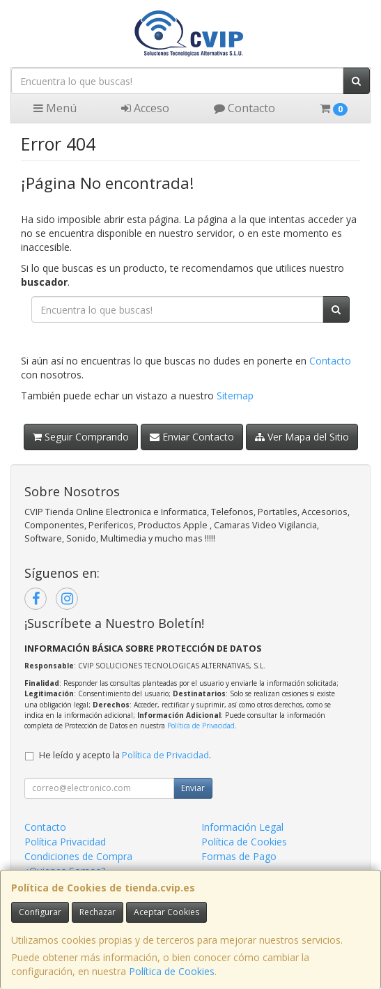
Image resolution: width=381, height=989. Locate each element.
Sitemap (235, 395)
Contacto (244, 108)
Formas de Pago (239, 856)
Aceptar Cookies (166, 912)
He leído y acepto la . (125, 755)
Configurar (40, 912)
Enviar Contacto (192, 436)
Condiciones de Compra (78, 856)
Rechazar (97, 912)
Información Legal (242, 827)
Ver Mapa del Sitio (302, 436)
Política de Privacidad (201, 725)
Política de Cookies (172, 971)
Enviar (193, 788)
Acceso (145, 108)
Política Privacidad (65, 841)
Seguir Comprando (81, 436)
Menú (55, 108)
